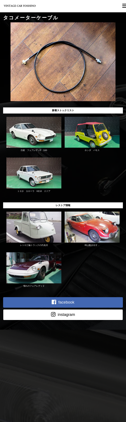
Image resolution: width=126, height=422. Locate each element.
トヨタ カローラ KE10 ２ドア (33, 191)
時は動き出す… (92, 245)
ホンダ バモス (92, 150)
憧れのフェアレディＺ (34, 286)
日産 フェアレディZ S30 (34, 150)
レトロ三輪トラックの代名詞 (34, 245)
